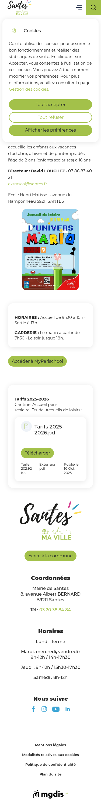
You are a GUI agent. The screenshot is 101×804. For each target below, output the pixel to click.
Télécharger (37, 453)
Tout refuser (51, 117)
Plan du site (50, 774)
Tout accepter (50, 104)
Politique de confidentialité (50, 764)
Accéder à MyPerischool (37, 361)
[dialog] (50, 80)
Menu (79, 7)
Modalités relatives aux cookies (50, 754)
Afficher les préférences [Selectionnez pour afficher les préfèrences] (50, 130)
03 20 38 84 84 (55, 609)
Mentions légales (50, 745)
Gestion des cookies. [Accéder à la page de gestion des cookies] (29, 89)
